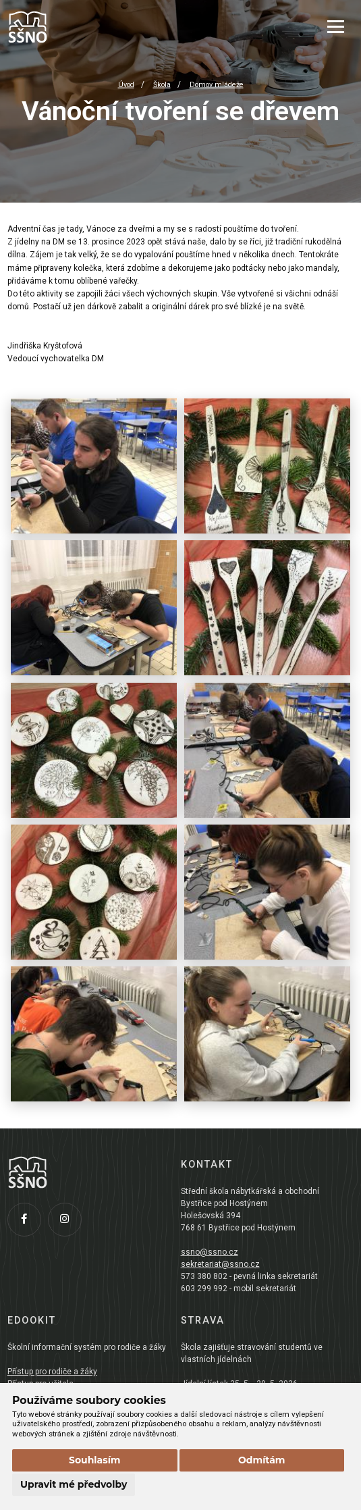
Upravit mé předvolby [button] (73, 1484)
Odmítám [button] (261, 1460)
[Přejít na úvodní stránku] (74, 27)
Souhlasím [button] (95, 1460)
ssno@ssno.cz (209, 1252)
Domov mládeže (217, 84)
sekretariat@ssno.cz (220, 1264)
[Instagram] (68, 1223)
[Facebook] (27, 1223)
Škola (162, 84)
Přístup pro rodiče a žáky (52, 1371)
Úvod (126, 84)
